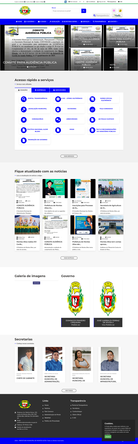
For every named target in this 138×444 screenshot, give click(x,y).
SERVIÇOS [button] (86, 21)
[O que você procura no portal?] (83, 11)
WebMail (47, 418)
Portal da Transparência (79, 405)
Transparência (101, 15)
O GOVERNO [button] (30, 21)
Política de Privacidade (51, 421)
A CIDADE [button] (42, 21)
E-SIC (73, 418)
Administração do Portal (52, 414)
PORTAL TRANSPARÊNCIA (37, 98)
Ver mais (36, 283)
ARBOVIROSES (71, 119)
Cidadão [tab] (23, 90)
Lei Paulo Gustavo (106, 119)
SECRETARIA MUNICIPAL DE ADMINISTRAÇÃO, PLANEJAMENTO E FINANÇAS (52, 382)
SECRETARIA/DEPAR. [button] (70, 21)
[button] (66, 1)
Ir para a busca (30, 1)
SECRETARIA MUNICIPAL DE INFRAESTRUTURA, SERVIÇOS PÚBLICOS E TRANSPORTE (109, 382)
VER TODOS (69, 390)
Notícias (46, 408)
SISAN (72, 129)
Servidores (75, 408)
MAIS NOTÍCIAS (69, 258)
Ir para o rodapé (40, 1)
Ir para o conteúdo (20, 1)
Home (46, 405)
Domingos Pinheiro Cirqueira (75, 322)
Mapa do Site (101, 1)
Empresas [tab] (40, 90)
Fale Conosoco (106, 109)
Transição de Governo (37, 140)
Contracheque (76, 411)
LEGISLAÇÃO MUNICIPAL (37, 109)
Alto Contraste (73, 1)
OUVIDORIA (71, 109)
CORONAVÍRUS (37, 119)
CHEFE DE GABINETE (26, 378)
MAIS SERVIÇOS (69, 156)
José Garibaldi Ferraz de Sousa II (108, 322)
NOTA (112, 65)
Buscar (69, 10)
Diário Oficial (75, 414)
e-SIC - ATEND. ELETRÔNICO (71, 98)
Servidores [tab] (60, 90)
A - (84, 1)
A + (80, 1)
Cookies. (109, 424)
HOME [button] (19, 21)
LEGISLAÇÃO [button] (55, 21)
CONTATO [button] (113, 21)
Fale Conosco (48, 411)
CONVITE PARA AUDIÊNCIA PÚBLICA (30, 62)
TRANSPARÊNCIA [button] (99, 21)
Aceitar (108, 436)
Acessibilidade (91, 1)
